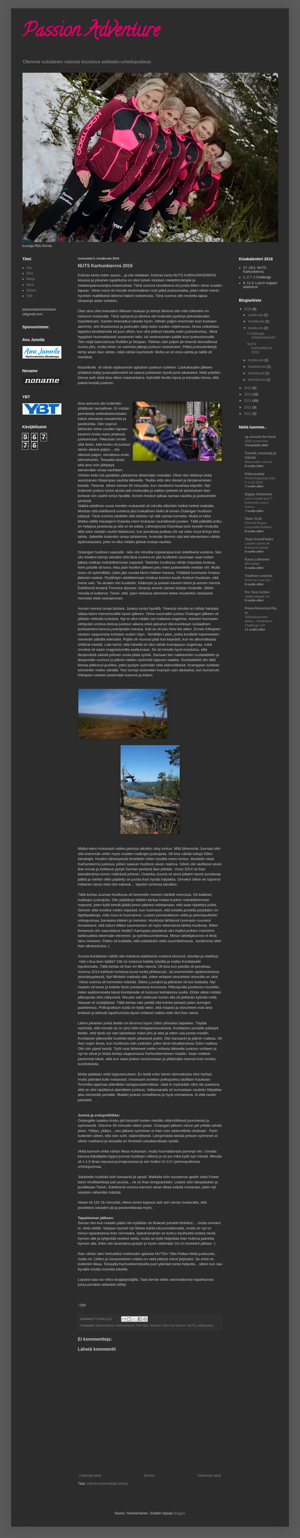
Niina (30, 285)
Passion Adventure (90, 32)
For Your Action (257, 592)
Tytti (29, 296)
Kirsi (29, 273)
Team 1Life (253, 519)
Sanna (31, 290)
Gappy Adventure (258, 494)
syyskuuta (256, 315)
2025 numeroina (256, 441)
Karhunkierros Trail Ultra (132, 1325)
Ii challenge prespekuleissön (261, 335)
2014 (248, 394)
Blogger (179, 1513)
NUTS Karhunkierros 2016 (259, 348)
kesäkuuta (256, 328)
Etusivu (149, 1476)
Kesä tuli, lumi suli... (259, 580)
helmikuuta (256, 373)
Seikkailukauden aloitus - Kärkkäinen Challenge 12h (258, 621)
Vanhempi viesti (209, 1476)
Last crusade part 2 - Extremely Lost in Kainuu (259, 502)
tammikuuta (257, 380)
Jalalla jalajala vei (257, 596)
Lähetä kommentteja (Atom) (107, 1484)
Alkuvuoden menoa (258, 461)
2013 (248, 401)
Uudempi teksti (90, 1476)
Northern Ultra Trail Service (168, 1325)
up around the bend (260, 437)
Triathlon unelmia (258, 576)
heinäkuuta (256, 321)
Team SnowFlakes (259, 539)
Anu (29, 268)
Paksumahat (254, 474)
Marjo (30, 279)
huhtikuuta (256, 360)
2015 (248, 388)
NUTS (192, 1325)
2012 (248, 407)
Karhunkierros (105, 1325)
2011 (248, 414)
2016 (248, 309)
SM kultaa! (252, 563)
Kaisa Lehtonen (257, 559)
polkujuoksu (205, 1325)
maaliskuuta (257, 367)
